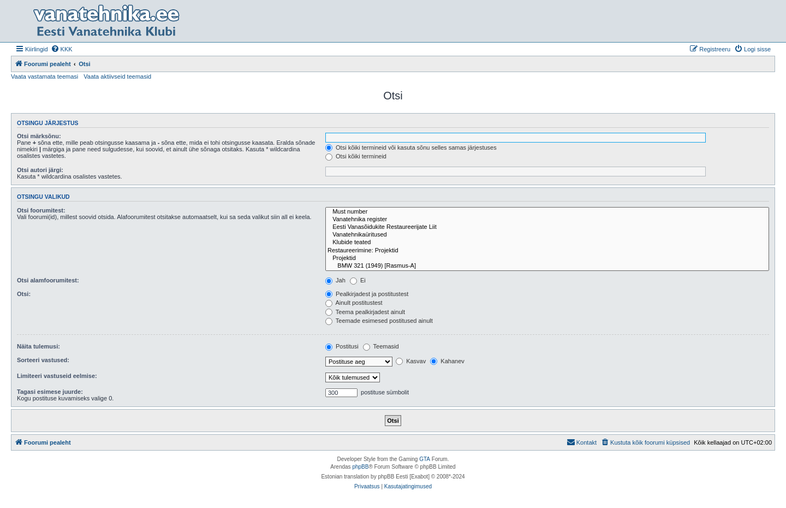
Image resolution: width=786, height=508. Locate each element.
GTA (424, 459)
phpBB (360, 467)
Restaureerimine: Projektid (547, 251)
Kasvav (411, 361)
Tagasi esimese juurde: (50, 391)
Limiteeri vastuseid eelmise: (57, 376)
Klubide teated (547, 242)
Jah (335, 280)
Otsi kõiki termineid (355, 156)
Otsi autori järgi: (40, 170)
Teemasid (381, 346)
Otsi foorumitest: (41, 210)
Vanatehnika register (547, 219)
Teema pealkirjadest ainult (365, 312)
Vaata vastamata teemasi (44, 76)
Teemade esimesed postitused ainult (379, 320)
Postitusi (342, 346)
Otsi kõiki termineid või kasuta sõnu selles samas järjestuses (411, 147)
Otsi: (24, 294)
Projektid (547, 258)
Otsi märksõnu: (39, 136)
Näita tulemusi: (38, 346)
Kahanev (447, 361)
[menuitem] (62, 49)
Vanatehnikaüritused (547, 235)
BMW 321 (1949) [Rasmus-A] (547, 266)
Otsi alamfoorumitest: (48, 280)
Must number (547, 212)
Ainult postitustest (354, 302)
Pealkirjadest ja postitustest (366, 294)
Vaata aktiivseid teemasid (117, 76)
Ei (358, 280)
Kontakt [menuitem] (582, 442)
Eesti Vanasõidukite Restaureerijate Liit (547, 227)
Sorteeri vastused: (43, 360)
